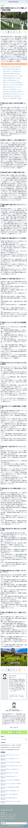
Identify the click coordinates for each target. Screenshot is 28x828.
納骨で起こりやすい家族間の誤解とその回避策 (12, 98)
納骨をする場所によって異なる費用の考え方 (11, 71)
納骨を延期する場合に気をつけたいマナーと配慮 (12, 75)
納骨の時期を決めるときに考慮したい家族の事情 (11, 66)
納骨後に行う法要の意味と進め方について (11, 80)
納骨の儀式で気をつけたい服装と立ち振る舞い (11, 747)
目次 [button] (14, 64)
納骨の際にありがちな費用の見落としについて (12, 89)
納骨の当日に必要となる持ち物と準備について (12, 69)
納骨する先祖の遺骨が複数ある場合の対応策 (10, 749)
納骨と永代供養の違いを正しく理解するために (12, 96)
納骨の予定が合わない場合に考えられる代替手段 (12, 91)
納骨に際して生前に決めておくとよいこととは (12, 87)
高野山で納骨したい (16, 696)
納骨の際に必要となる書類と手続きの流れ (11, 73)
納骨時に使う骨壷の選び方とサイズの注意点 (11, 78)
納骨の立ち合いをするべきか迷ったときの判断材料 (13, 84)
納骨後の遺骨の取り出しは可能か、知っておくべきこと (14, 93)
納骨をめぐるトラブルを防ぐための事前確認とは (12, 82)
